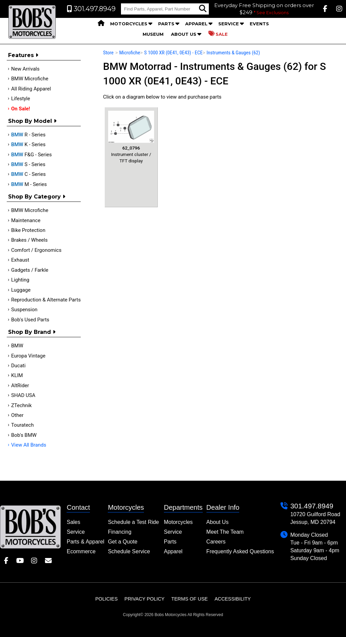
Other (17, 415)
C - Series (28, 174)
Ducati (18, 366)
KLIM (17, 375)
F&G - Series (31, 155)
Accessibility (233, 599)
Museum (153, 34)
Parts (166, 23)
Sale (218, 34)
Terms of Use (189, 599)
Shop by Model (32, 121)
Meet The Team (225, 532)
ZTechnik (21, 405)
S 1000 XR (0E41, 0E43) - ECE (173, 53)
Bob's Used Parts (30, 320)
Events (259, 23)
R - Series (28, 135)
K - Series (28, 144)
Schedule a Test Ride (133, 522)
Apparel (196, 23)
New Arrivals (25, 69)
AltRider (20, 385)
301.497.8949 (311, 506)
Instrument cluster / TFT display (131, 137)
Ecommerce (81, 551)
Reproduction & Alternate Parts (46, 300)
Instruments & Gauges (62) (233, 53)
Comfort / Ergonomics (36, 250)
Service (228, 23)
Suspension (24, 310)
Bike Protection (28, 230)
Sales (73, 522)
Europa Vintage (28, 356)
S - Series (28, 164)
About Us (183, 34)
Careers (216, 542)
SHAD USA (23, 395)
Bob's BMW (23, 435)
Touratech (22, 425)
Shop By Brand (31, 332)
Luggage (20, 290)
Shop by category (36, 196)
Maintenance (26, 220)
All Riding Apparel (31, 89)
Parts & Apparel (85, 542)
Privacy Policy (144, 599)
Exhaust (20, 260)
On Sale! (20, 109)
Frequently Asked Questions (240, 551)
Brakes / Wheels (29, 240)
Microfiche (129, 53)
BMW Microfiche (29, 79)
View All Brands (28, 445)
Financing (119, 532)
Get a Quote (122, 542)
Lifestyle (20, 99)
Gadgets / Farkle (29, 270)
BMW (17, 346)
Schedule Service (129, 551)
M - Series (29, 184)
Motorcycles (128, 23)
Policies (106, 599)
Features (23, 55)
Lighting (20, 280)
